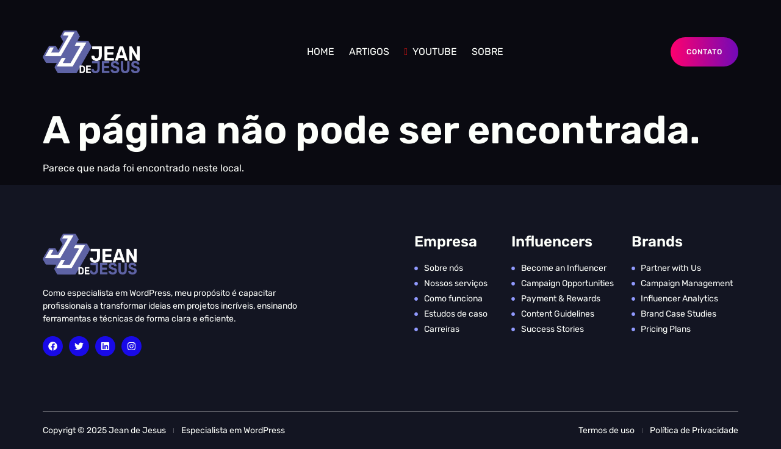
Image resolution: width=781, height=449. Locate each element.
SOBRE (487, 51)
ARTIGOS (369, 51)
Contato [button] (704, 52)
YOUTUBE (430, 51)
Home (320, 51)
